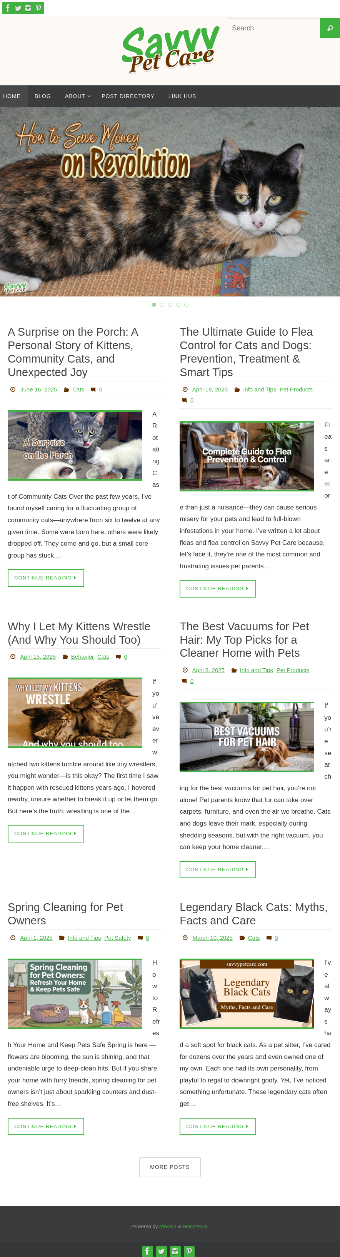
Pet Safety (123, 921)
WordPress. (196, 1223)
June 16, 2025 (39, 387)
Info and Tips (263, 387)
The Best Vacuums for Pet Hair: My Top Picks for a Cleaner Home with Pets (255, 637)
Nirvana (168, 1223)
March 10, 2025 (214, 934)
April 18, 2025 (211, 387)
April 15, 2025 (39, 654)
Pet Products (302, 387)
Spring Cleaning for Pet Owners (83, 904)
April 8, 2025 (209, 667)
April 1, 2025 (37, 921)
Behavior (85, 654)
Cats (81, 387)
